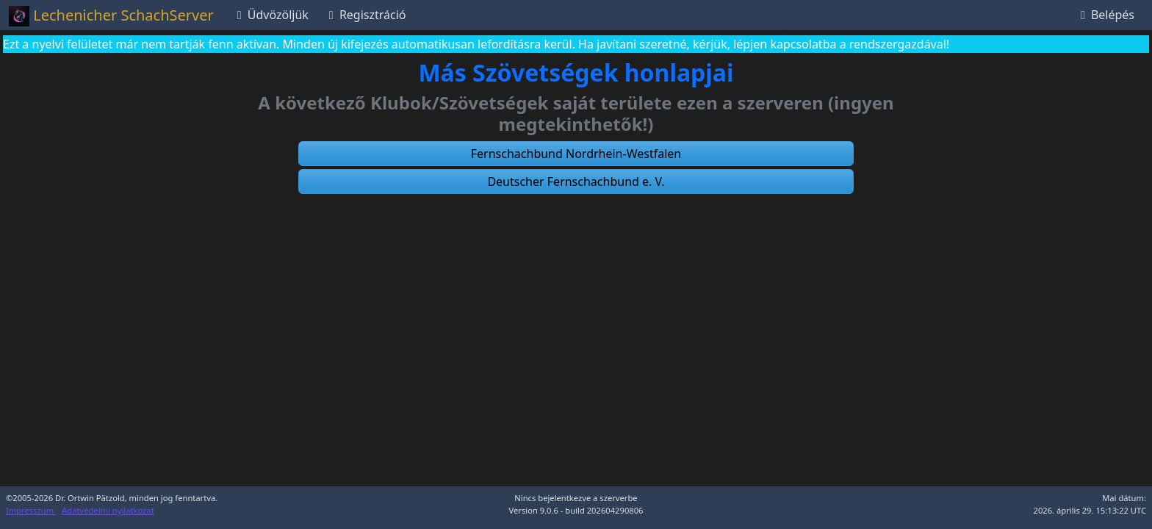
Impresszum (31, 510)
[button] (576, 153)
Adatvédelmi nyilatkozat (108, 510)
